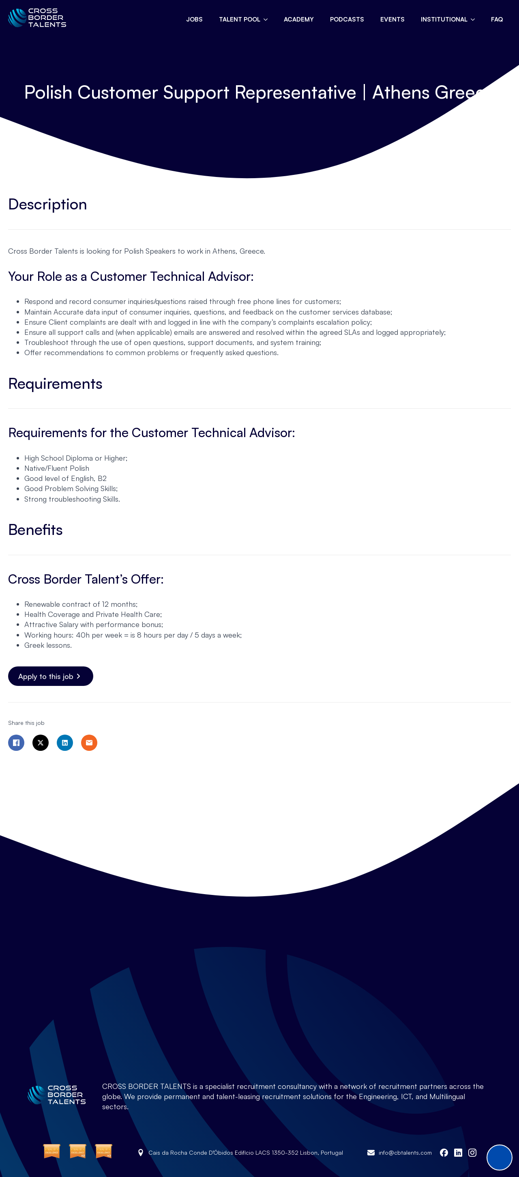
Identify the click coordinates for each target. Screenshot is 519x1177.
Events (392, 19)
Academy (299, 19)
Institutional (444, 19)
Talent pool (239, 19)
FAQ (497, 19)
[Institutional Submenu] (475, 19)
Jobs (194, 19)
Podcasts (347, 19)
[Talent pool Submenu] (268, 19)
